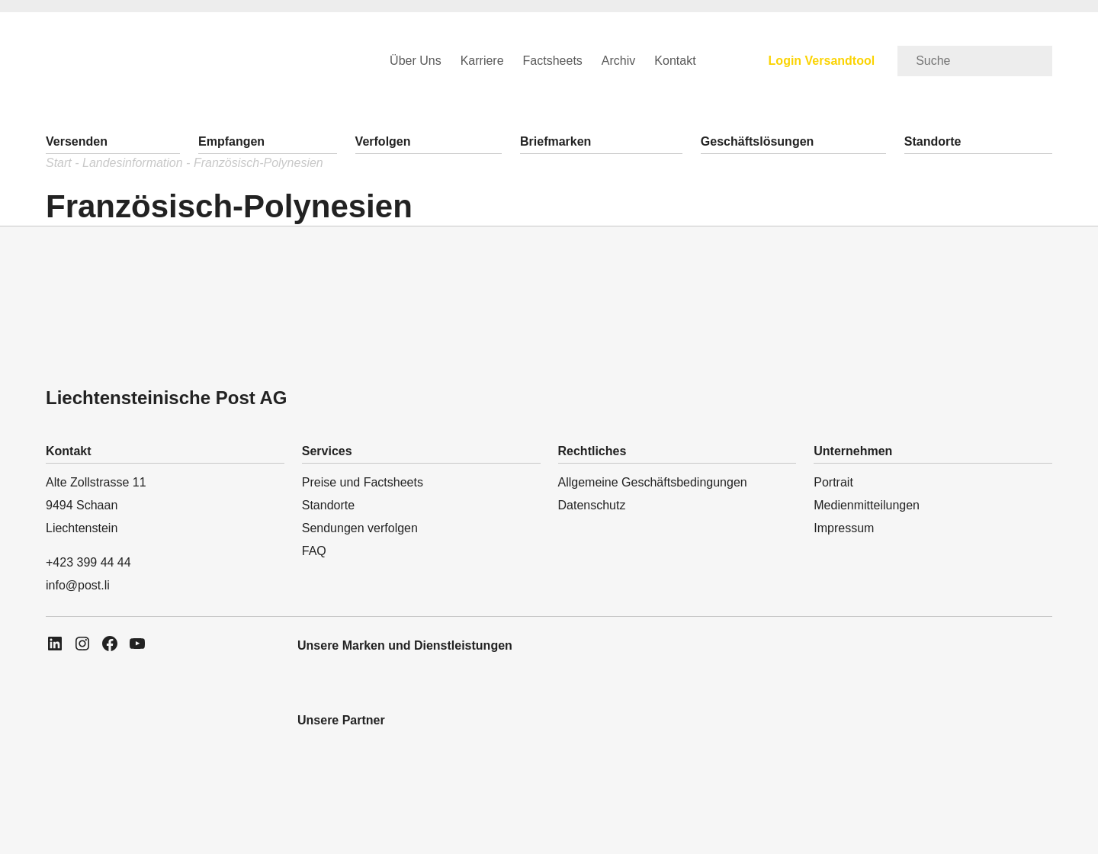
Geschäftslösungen (757, 141)
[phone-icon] (39, 840)
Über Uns (415, 60)
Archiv (618, 60)
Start (59, 162)
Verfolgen (383, 141)
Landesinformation (132, 162)
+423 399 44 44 (88, 562)
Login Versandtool (822, 60)
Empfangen (231, 141)
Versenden (77, 141)
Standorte (933, 141)
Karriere (482, 60)
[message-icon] (98, 840)
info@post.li (78, 585)
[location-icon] (159, 840)
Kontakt (674, 60)
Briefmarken (555, 141)
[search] (974, 61)
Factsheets (553, 60)
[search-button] (1036, 54)
